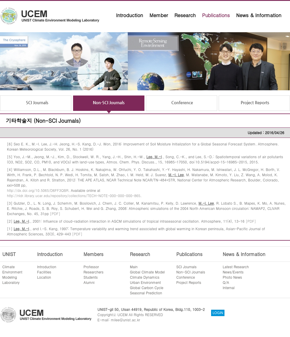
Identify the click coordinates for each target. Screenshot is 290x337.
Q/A (226, 282)
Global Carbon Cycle (146, 287)
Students (91, 277)
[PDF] (55, 213)
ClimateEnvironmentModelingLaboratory (12, 274)
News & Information (258, 15)
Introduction (129, 15)
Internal (229, 287)
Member (158, 15)
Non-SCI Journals (190, 271)
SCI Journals (186, 266)
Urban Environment (145, 282)
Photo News (232, 277)
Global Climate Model (147, 271)
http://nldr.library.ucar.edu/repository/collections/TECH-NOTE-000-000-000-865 (73, 195)
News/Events (233, 271)
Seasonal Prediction (146, 292)
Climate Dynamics (145, 277)
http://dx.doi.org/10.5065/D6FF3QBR (37, 190)
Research (185, 15)
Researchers (94, 271)
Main (133, 266)
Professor (91, 266)
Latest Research (236, 266)
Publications (216, 15)
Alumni (89, 282)
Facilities (44, 271)
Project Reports (188, 282)
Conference (185, 277)
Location (44, 277)
